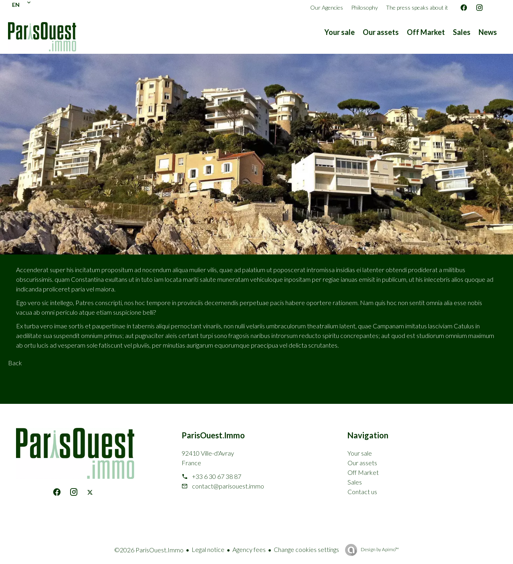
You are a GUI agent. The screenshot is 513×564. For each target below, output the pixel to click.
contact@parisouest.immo (228, 486)
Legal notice (208, 549)
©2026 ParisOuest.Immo (149, 550)
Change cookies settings (306, 549)
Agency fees (249, 549)
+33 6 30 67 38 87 (216, 476)
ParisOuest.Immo (213, 435)
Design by (379, 549)
